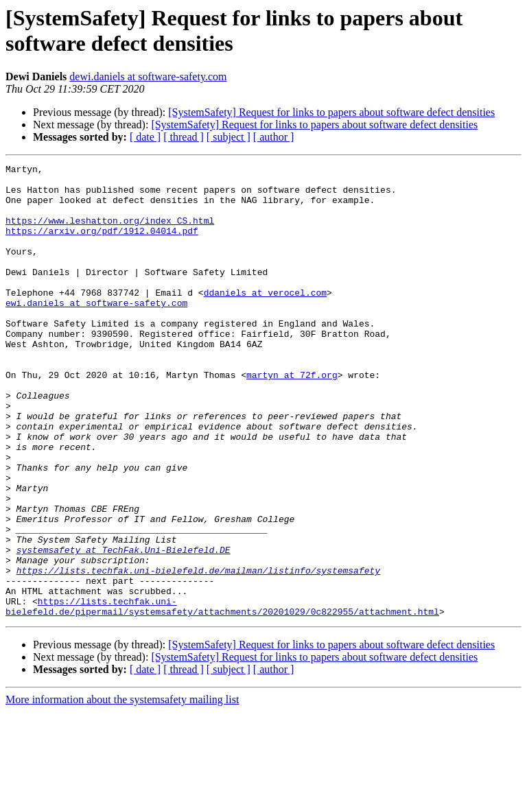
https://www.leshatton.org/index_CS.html (109, 232)
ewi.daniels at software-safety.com (96, 331)
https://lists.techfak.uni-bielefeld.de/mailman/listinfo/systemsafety (198, 652)
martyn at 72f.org (292, 418)
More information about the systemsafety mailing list (122, 790)
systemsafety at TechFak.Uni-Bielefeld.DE (123, 628)
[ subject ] (228, 137)
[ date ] (145, 137)
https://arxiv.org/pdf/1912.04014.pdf (101, 245)
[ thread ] (183, 137)
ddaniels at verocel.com (265, 319)
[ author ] (273, 137)
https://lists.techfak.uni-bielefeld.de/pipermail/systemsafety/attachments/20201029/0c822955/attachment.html (222, 695)
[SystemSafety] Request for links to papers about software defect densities (331, 112)
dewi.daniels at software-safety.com (147, 76)
